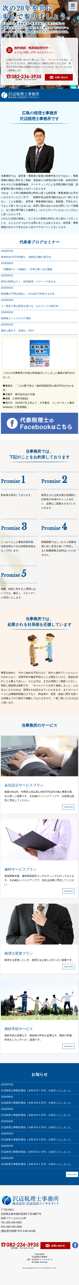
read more (72, 1174)
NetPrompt (39, 1268)
